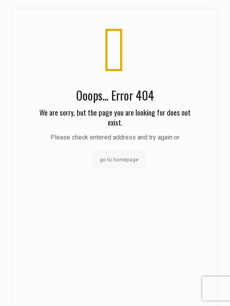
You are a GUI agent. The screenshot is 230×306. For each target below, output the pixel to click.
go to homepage (119, 160)
